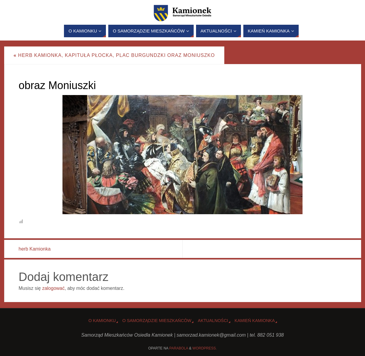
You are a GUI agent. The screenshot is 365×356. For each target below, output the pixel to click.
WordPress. (204, 348)
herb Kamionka (35, 248)
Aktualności (213, 320)
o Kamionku (102, 320)
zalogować (53, 288)
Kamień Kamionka (255, 320)
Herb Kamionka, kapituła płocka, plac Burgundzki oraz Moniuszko (114, 55)
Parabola (178, 348)
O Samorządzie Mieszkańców (156, 320)
